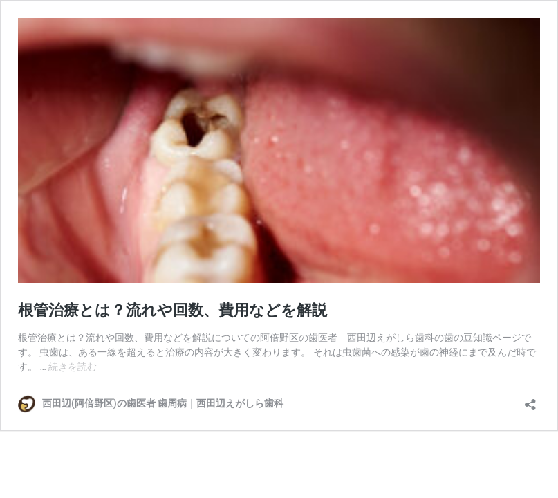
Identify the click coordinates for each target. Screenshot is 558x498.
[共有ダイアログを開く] (530, 400)
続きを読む (72, 366)
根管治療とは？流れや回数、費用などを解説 (172, 310)
